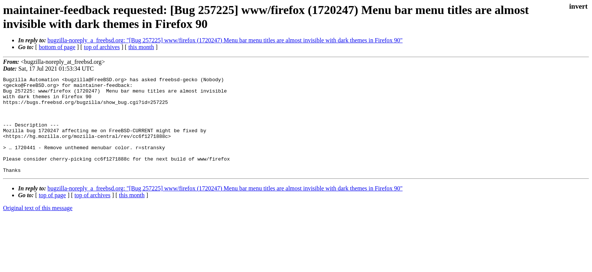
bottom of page (57, 47)
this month (141, 47)
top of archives (102, 47)
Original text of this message (37, 227)
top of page (52, 214)
